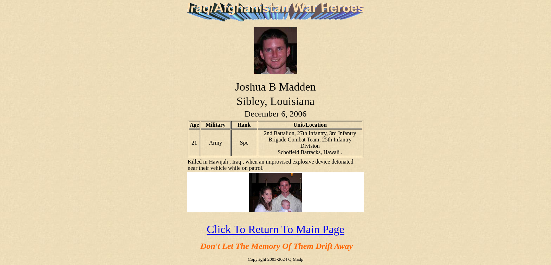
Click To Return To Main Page (275, 229)
